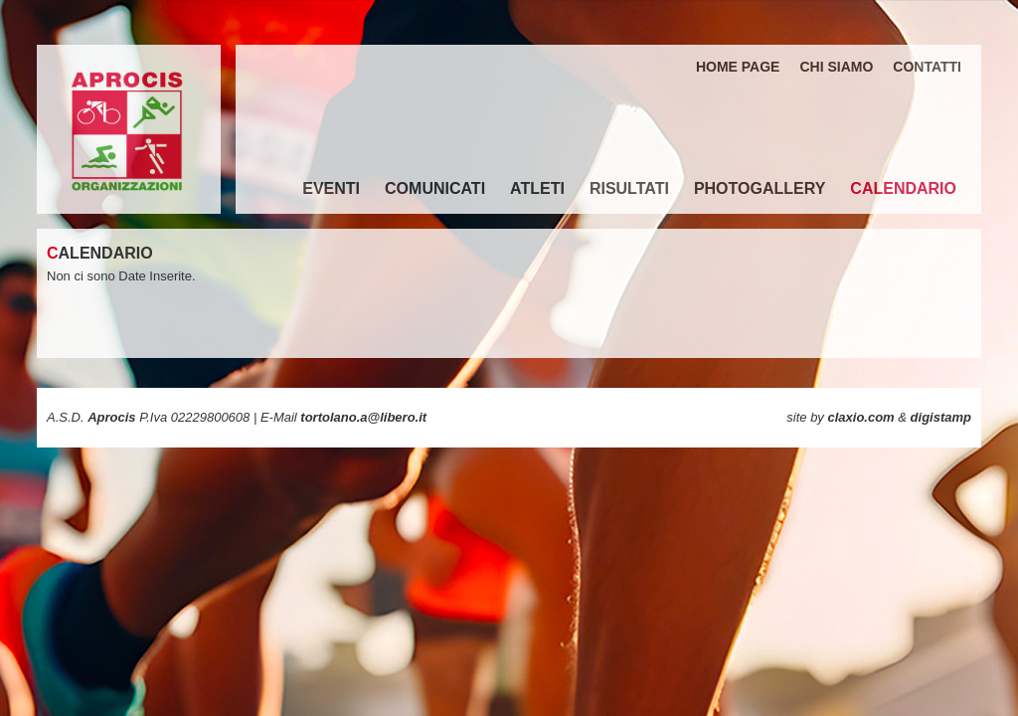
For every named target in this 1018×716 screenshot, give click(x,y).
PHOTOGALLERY (759, 188)
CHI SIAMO (836, 67)
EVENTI (331, 188)
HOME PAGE (738, 67)
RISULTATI (629, 188)
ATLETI (537, 188)
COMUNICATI (435, 188)
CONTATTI (927, 67)
